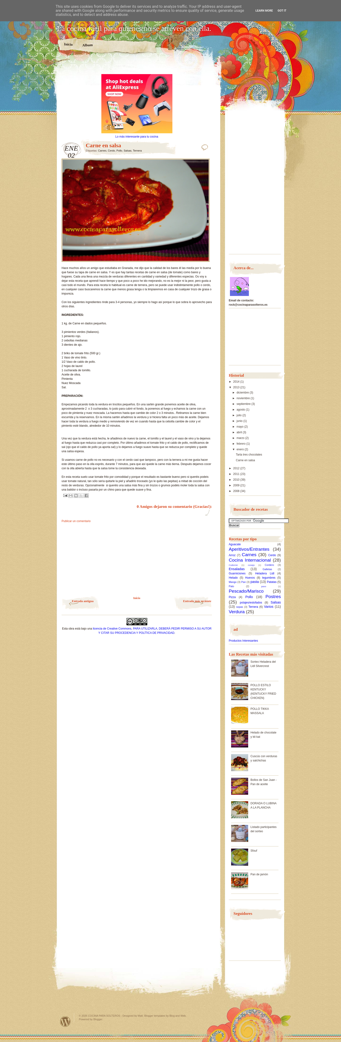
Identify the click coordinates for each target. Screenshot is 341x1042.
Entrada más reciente (197, 601)
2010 (236, 479)
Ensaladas (237, 569)
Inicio (68, 44)
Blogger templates (154, 1015)
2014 (236, 381)
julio (239, 415)
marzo (241, 438)
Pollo (119, 150)
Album (87, 45)
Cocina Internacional (250, 560)
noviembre (244, 398)
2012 (236, 468)
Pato (231, 586)
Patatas (272, 582)
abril (240, 432)
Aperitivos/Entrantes (249, 549)
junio (240, 421)
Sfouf (254, 850)
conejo (251, 565)
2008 (236, 491)
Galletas (267, 569)
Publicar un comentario (76, 521)
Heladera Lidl (264, 573)
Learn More (264, 10)
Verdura (237, 611)
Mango (233, 582)
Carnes (102, 150)
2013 (236, 387)
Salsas (127, 150)
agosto (241, 409)
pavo (263, 586)
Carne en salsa (245, 460)
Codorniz (233, 565)
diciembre (243, 392)
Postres (273, 596)
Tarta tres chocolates (249, 454)
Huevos (250, 577)
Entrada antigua (83, 601)
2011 (236, 474)
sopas (239, 606)
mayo (240, 426)
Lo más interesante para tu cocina (136, 136)
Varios (269, 606)
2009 (236, 485)
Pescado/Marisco (246, 591)
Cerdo (111, 150)
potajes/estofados (251, 602)
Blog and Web (178, 1015)
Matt (140, 1015)
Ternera (137, 150)
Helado (233, 577)
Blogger (97, 1019)
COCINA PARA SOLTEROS (104, 1015)
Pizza (232, 597)
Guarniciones (237, 573)
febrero (241, 443)
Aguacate (235, 544)
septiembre (244, 404)
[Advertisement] (136, 66)
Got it (282, 10)
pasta (255, 582)
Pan (243, 582)
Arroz (232, 555)
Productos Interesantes (243, 640)
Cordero (269, 564)
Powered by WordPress (65, 1021)
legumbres (268, 577)
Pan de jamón (259, 874)
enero (241, 449)
